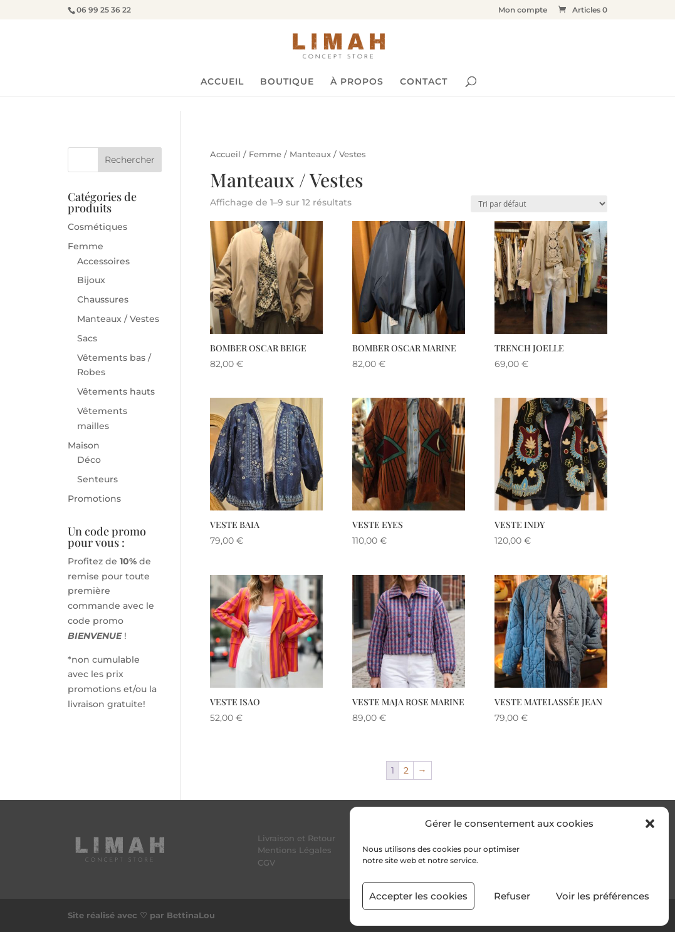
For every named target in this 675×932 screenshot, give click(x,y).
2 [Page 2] (406, 770)
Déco (89, 459)
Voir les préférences (602, 896)
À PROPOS (357, 82)
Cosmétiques (97, 226)
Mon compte (522, 10)
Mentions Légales (295, 850)
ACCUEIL (222, 82)
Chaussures (102, 299)
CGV (266, 862)
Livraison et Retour (296, 838)
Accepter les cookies (418, 896)
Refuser (512, 896)
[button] (650, 823)
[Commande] (539, 203)
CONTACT (423, 82)
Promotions (94, 498)
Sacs (87, 338)
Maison (84, 445)
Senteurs (97, 479)
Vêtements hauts (116, 391)
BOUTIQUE (287, 82)
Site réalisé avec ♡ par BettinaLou (141, 915)
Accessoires (103, 261)
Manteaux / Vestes (118, 318)
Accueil (225, 154)
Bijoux (91, 280)
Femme (265, 154)
